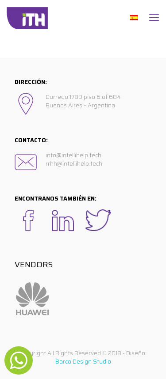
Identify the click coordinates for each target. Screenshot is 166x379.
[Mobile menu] (154, 17)
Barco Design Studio (83, 361)
